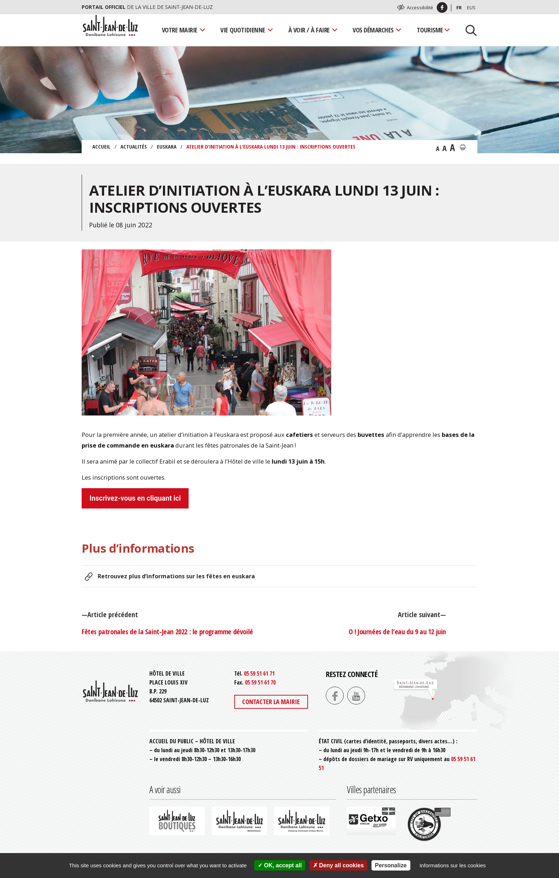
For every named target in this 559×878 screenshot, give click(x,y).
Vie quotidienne (242, 29)
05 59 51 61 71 (259, 673)
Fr (459, 7)
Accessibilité (420, 7)
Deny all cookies (338, 865)
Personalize (391, 865)
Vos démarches (373, 29)
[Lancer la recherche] (468, 30)
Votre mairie (180, 29)
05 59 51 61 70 (260, 682)
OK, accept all (280, 865)
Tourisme (430, 29)
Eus (471, 7)
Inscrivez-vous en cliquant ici (135, 498)
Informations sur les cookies (453, 865)
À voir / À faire (309, 29)
